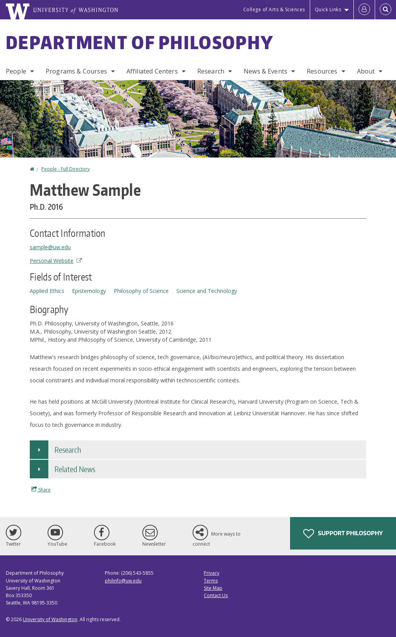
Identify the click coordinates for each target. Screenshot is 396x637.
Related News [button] (75, 469)
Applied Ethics (47, 291)
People (16, 71)
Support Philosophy (343, 533)
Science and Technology (206, 291)
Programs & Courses (76, 71)
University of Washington (50, 619)
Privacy (211, 573)
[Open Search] (385, 9)
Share (41, 489)
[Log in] (364, 9)
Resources (322, 71)
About (366, 71)
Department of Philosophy (139, 42)
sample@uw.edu (50, 247)
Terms (211, 580)
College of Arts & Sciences (274, 9)
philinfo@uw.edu (123, 580)
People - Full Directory (65, 169)
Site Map (213, 588)
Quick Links (328, 9)
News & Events (265, 71)
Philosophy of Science (141, 291)
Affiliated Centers (152, 71)
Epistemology (89, 291)
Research (210, 71)
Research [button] (68, 450)
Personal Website (56, 260)
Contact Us (216, 595)
